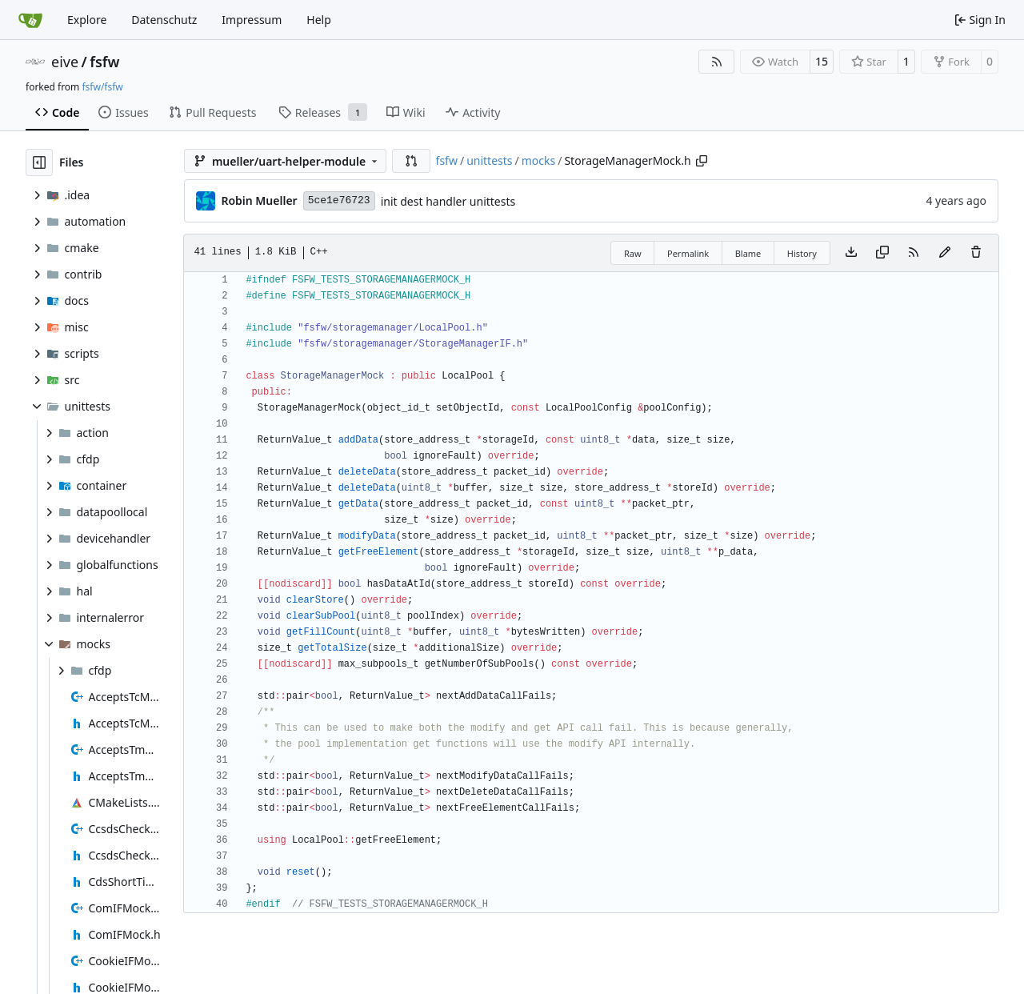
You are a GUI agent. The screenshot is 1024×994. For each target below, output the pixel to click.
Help (318, 19)
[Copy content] (882, 253)
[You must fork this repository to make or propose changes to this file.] (945, 253)
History (802, 253)
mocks (538, 160)
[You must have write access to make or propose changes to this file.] (976, 253)
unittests (489, 160)
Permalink (688, 253)
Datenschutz (164, 19)
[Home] (30, 20)
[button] (411, 161)
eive (64, 62)
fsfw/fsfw (102, 87)
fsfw (104, 62)
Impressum (252, 19)
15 (821, 61)
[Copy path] (701, 160)
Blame (748, 253)
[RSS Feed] (716, 62)
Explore (86, 19)
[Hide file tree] (39, 162)
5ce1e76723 (339, 200)
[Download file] (851, 253)
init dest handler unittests (448, 201)
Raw (633, 253)
